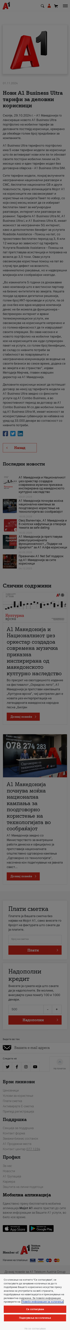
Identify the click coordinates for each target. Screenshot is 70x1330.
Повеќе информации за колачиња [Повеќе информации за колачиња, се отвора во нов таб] (42, 1301)
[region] (35, 1302)
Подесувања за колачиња (35, 1317)
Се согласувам (35, 1309)
